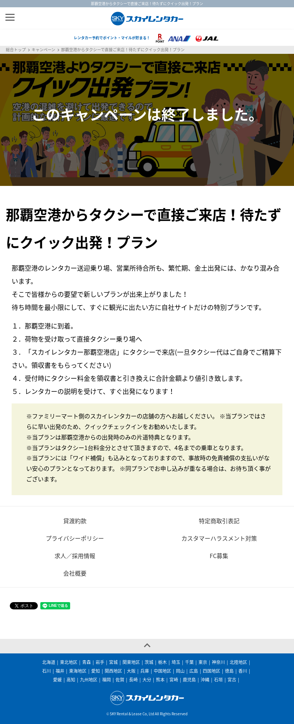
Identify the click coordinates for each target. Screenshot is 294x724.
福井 (60, 671)
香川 (242, 671)
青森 (86, 662)
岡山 (180, 671)
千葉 (189, 662)
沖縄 (205, 679)
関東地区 (131, 662)
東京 (202, 662)
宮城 (113, 662)
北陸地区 (238, 662)
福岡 (106, 679)
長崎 (133, 679)
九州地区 (88, 679)
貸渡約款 (74, 520)
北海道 (48, 662)
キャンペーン (43, 50)
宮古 (231, 679)
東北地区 (68, 662)
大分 (146, 679)
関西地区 (113, 671)
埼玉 (176, 662)
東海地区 (77, 671)
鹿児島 (189, 679)
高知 (71, 679)
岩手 (100, 662)
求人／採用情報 (75, 555)
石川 (46, 671)
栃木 (162, 662)
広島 (193, 671)
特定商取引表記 (219, 520)
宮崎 (173, 679)
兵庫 (144, 671)
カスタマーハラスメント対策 (219, 538)
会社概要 (74, 573)
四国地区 (211, 671)
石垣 (218, 679)
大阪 (131, 671)
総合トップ (16, 50)
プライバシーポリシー (75, 538)
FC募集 (219, 555)
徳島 (229, 671)
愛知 (95, 671)
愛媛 (57, 679)
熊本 (160, 679)
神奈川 (218, 662)
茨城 (149, 662)
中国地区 (162, 671)
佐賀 (120, 679)
